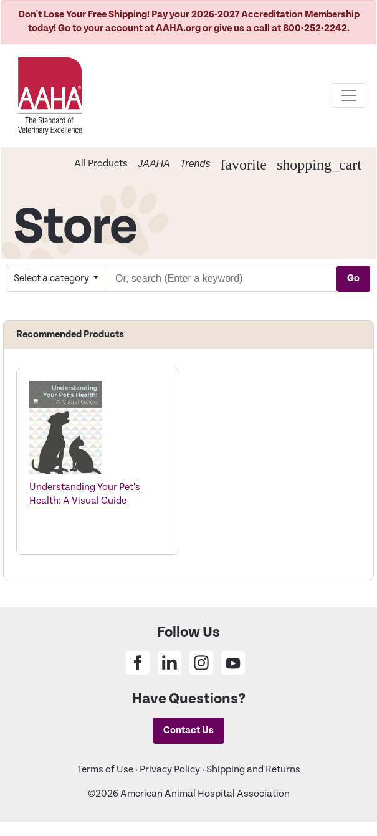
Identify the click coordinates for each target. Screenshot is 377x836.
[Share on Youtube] (233, 663)
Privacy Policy (170, 770)
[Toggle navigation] (349, 95)
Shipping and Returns (253, 770)
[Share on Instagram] (201, 663)
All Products (101, 164)
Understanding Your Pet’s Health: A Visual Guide (84, 494)
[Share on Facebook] (138, 663)
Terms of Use (105, 770)
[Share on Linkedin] (169, 663)
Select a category (52, 278)
